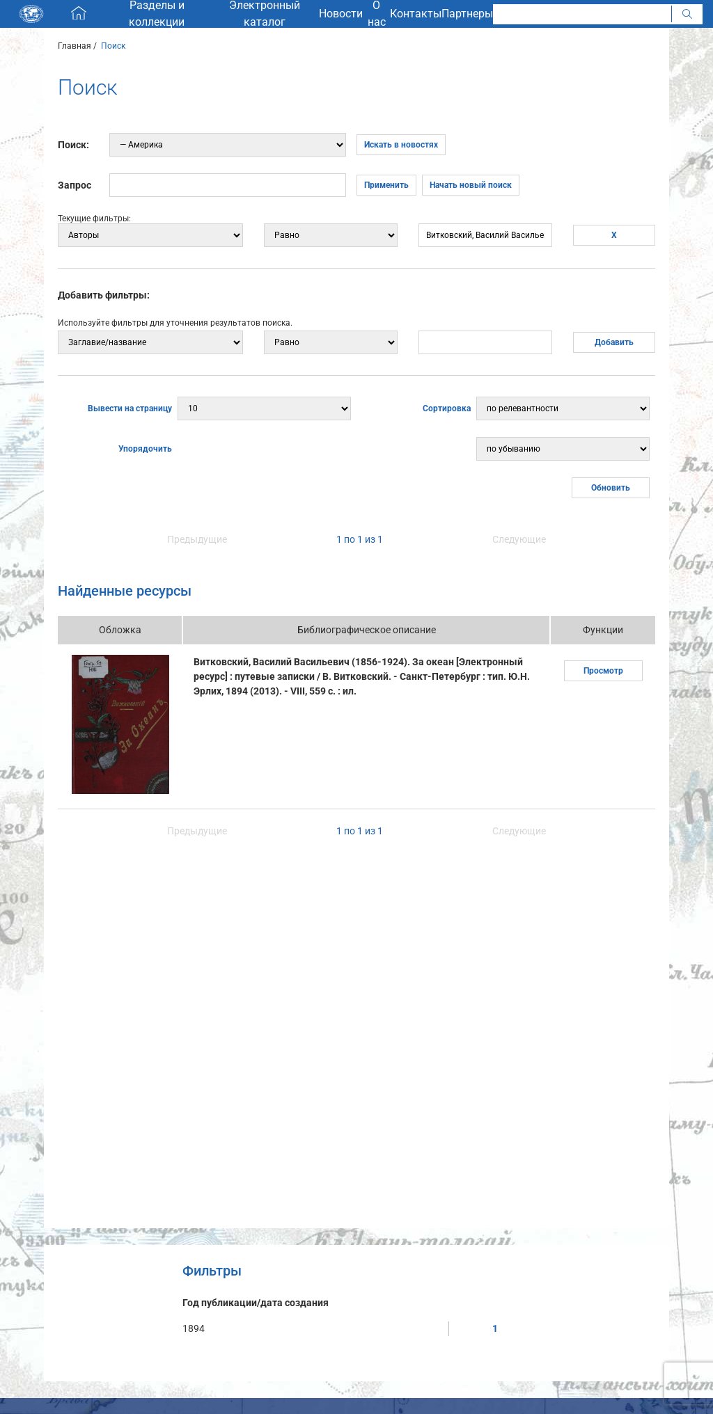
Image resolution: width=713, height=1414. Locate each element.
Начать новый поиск (471, 185)
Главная (74, 46)
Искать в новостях (401, 145)
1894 (193, 1328)
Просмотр (603, 671)
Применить (386, 185)
